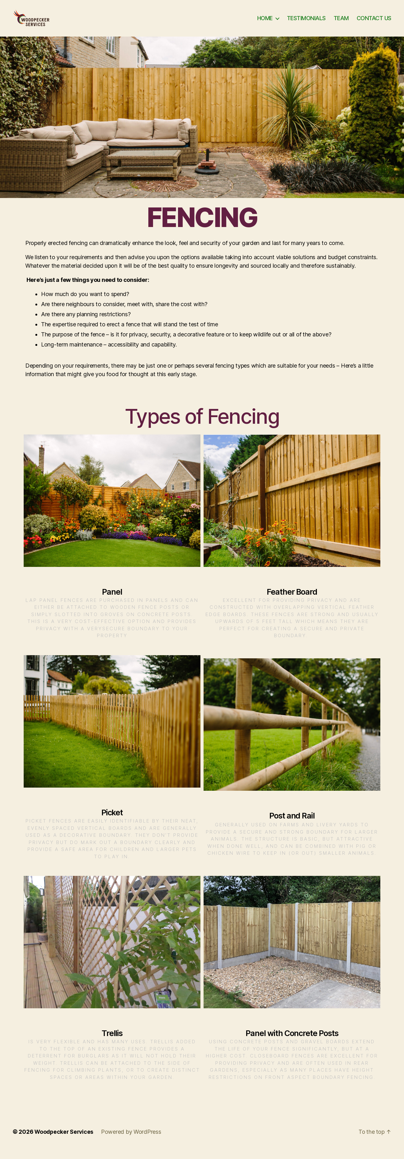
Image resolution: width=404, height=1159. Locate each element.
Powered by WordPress (133, 1141)
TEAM (341, 23)
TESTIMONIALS (306, 23)
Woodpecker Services (64, 1141)
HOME (265, 23)
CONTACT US (374, 23)
